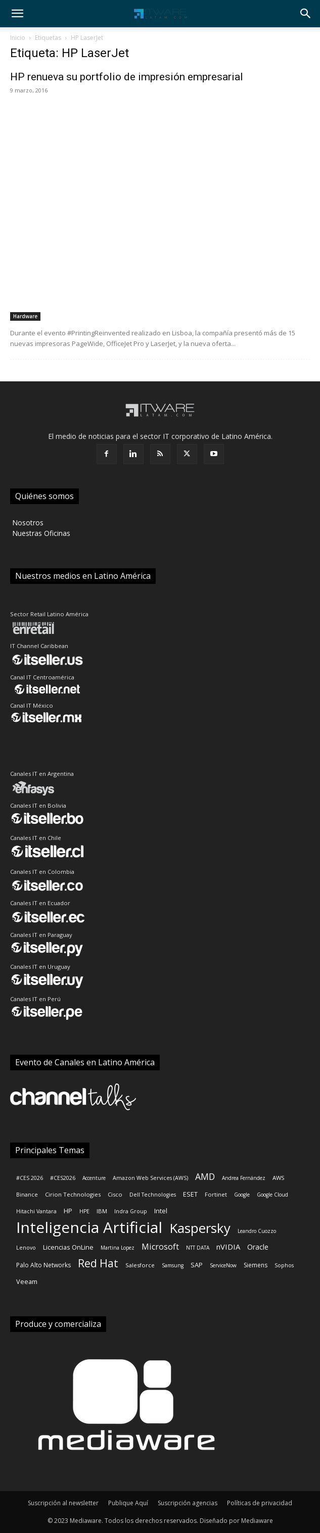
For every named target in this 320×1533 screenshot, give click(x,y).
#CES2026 (62, 1177)
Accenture (94, 1177)
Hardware (25, 316)
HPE (84, 1211)
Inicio (17, 37)
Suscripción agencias (187, 1503)
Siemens (255, 1265)
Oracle (257, 1247)
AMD (205, 1176)
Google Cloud (272, 1194)
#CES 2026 (29, 1177)
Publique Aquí (128, 1503)
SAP (197, 1264)
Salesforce (140, 1265)
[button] (17, 13)
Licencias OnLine (68, 1247)
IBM (102, 1211)
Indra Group (130, 1211)
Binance (27, 1194)
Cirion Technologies (73, 1194)
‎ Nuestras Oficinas (40, 533)
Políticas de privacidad (259, 1503)
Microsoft (160, 1247)
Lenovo (26, 1247)
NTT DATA (197, 1247)
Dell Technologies (152, 1194)
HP (68, 1210)
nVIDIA (228, 1247)
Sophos (284, 1265)
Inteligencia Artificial (89, 1227)
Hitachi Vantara (36, 1211)
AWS (278, 1177)
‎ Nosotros (26, 522)
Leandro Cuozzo (257, 1230)
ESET (190, 1194)
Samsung (173, 1265)
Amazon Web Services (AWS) (150, 1177)
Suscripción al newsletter (63, 1503)
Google (242, 1194)
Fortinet (216, 1194)
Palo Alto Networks (43, 1265)
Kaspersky (200, 1228)
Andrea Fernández (243, 1177)
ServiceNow (223, 1265)
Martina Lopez (117, 1247)
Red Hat (98, 1263)
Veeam (26, 1281)
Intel (160, 1210)
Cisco (115, 1194)
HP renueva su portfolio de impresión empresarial (126, 77)
